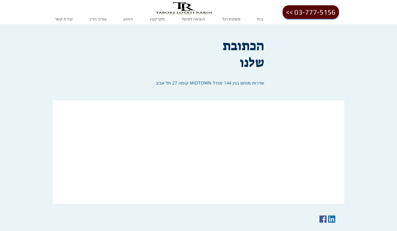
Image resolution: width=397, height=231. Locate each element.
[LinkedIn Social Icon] (331, 219)
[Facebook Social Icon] (323, 219)
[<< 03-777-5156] (311, 12)
